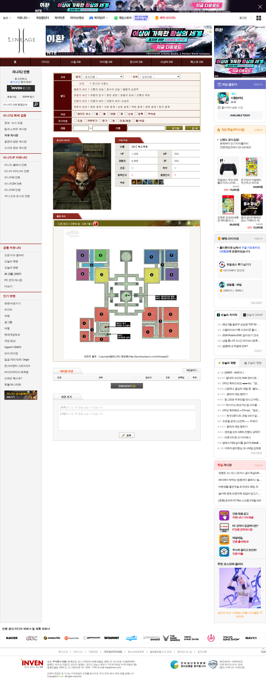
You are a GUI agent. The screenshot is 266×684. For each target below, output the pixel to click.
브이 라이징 (11, 353)
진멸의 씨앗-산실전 (118, 101)
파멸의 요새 (126, 95)
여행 (7, 328)
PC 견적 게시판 (13, 280)
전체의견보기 (126, 386)
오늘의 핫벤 (11, 261)
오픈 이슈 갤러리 (14, 255)
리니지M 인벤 (12, 177)
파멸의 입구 (97, 95)
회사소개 (63, 651)
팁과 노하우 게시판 (15, 129)
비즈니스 (78, 651)
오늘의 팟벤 (11, 267)
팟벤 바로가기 (12, 303)
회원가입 (11, 97)
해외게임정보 (12, 334)
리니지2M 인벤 (13, 183)
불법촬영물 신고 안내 (160, 651)
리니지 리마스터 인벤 (16, 171)
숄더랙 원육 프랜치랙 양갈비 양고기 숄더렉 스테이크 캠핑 (240, 493)
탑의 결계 (164, 106)
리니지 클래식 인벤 (15, 165)
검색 (36, 104)
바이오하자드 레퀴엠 (16, 372)
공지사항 (202, 651)
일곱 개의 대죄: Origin (16, 359)
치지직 (8, 309)
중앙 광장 (112, 95)
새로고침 (255, 303)
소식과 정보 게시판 (15, 147)
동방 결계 (96, 106)
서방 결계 (109, 106)
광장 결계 (150, 106)
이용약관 (93, 651)
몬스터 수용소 (100, 83)
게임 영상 (9, 341)
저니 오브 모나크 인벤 (17, 196)
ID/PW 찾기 (28, 97)
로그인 (242, 18)
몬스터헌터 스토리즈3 (17, 365)
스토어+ (258, 130)
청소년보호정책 (136, 651)
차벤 (7, 316)
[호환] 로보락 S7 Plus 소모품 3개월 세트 (239, 500)
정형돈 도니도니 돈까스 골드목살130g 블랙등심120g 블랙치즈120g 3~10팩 (240, 473)
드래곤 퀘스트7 (13, 378)
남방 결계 (123, 106)
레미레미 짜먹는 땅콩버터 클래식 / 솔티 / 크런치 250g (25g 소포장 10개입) (240, 479)
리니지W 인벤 (12, 189)
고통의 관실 (97, 89)
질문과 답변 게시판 (15, 141)
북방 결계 (137, 106)
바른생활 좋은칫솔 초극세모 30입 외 (238, 486)
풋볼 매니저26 (12, 384)
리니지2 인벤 (20, 71)
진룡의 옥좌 (143, 95)
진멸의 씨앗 (97, 101)
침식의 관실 (113, 89)
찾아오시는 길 (184, 651)
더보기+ (258, 84)
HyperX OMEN (12, 347)
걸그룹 (8, 322)
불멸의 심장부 (130, 89)
